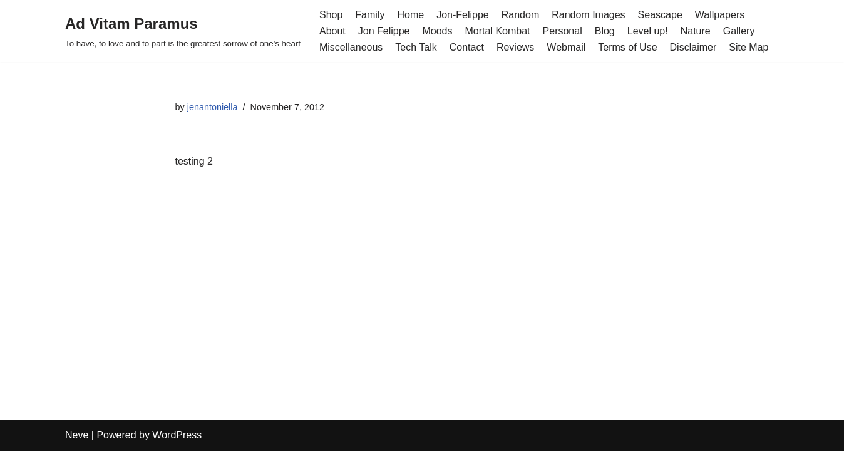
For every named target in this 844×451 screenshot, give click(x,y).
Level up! (647, 31)
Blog (605, 31)
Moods (437, 31)
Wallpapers (719, 14)
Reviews (515, 47)
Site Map (748, 47)
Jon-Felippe (462, 14)
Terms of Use (627, 47)
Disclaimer (693, 47)
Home (410, 14)
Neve (76, 435)
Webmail (566, 47)
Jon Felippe (384, 31)
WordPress (177, 435)
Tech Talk (415, 47)
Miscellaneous (351, 47)
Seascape (660, 14)
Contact (467, 47)
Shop (330, 14)
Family (369, 14)
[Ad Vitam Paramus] (183, 31)
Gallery (739, 31)
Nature (696, 31)
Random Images (588, 14)
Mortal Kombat (497, 31)
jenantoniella (212, 107)
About (332, 31)
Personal (562, 31)
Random (520, 14)
